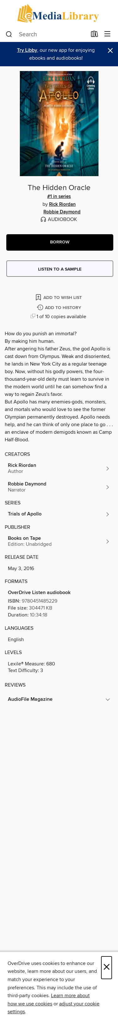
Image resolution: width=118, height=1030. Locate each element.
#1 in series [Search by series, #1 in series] (59, 196)
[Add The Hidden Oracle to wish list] (59, 297)
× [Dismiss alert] (110, 51)
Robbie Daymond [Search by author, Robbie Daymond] (62, 212)
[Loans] (94, 35)
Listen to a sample (59, 269)
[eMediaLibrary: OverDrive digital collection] (59, 13)
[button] (59, 242)
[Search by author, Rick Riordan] (59, 468)
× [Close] (106, 968)
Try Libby (27, 50)
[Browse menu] (107, 34)
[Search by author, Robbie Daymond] (59, 487)
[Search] (9, 34)
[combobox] (46, 34)
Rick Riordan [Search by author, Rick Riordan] (62, 204)
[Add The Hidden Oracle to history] (60, 308)
